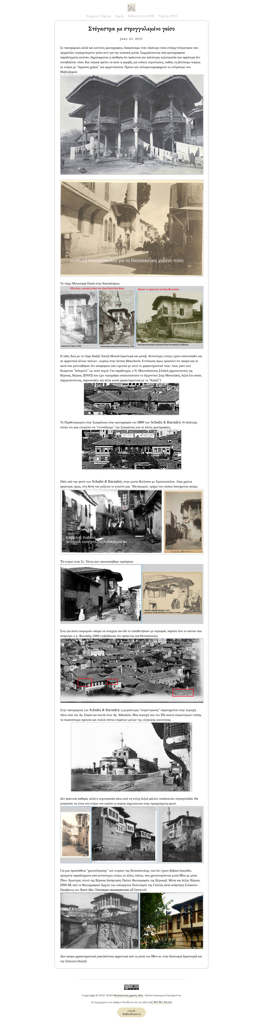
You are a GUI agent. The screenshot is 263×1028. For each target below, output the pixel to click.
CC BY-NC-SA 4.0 (160, 1002)
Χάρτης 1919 (168, 16)
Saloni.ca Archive (131, 4)
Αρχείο (119, 16)
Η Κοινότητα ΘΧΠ (141, 16)
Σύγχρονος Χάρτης (98, 16)
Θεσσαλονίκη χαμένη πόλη (128, 995)
